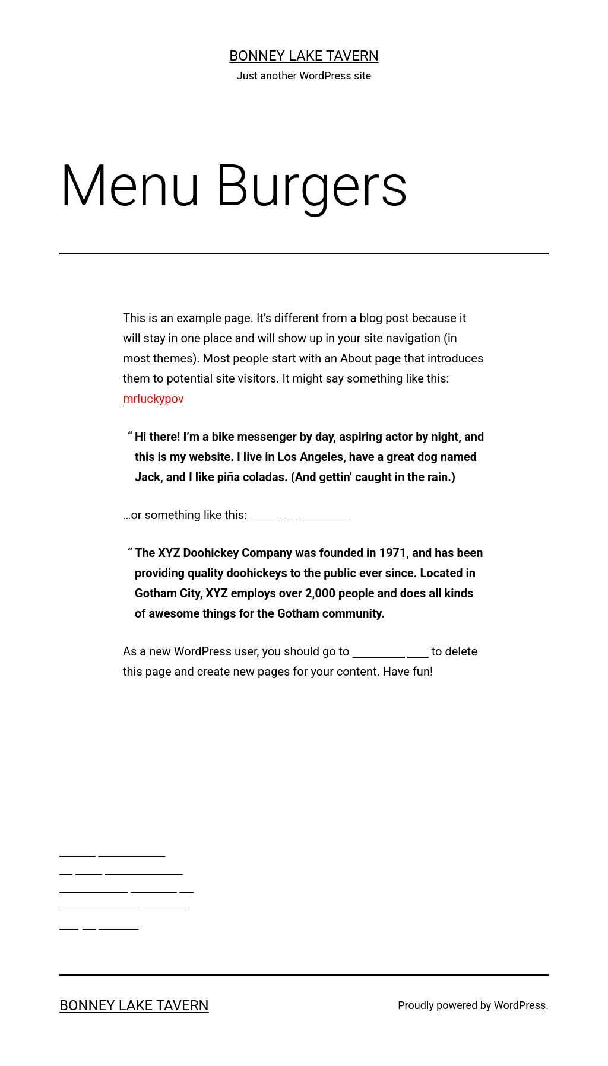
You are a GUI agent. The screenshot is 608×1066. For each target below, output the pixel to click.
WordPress (520, 1005)
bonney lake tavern (304, 55)
